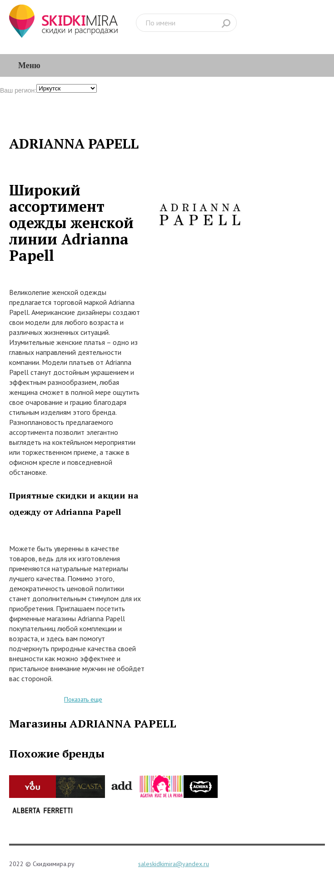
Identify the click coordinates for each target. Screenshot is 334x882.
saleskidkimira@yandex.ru (173, 864)
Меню (29, 65)
